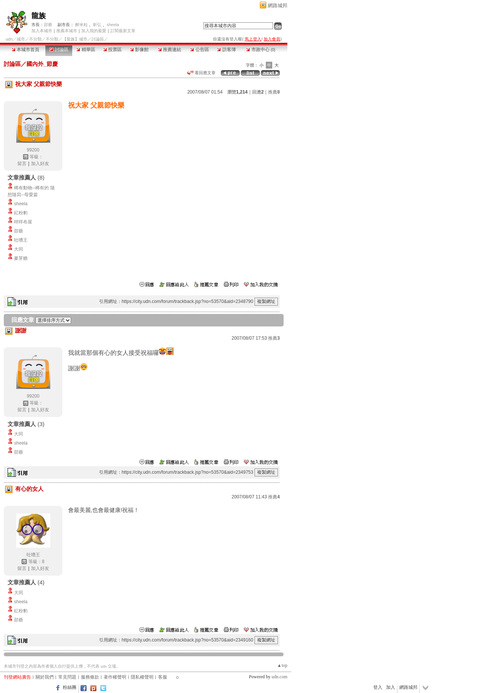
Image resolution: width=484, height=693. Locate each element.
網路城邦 (277, 5)
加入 (390, 687)
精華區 (85, 49)
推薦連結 (169, 49)
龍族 (38, 16)
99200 (33, 150)
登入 (377, 687)
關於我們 (45, 677)
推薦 (274, 92)
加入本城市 (41, 30)
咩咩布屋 (23, 222)
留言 (21, 163)
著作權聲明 (115, 677)
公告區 (199, 49)
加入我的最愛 (93, 30)
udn (9, 39)
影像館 (139, 49)
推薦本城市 (66, 30)
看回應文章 (201, 72)
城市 (21, 39)
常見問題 (67, 677)
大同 (18, 249)
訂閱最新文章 (122, 30)
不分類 (35, 39)
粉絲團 (69, 687)
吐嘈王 (21, 240)
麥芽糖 (21, 258)
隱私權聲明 (142, 677)
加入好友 (40, 163)
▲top (282, 665)
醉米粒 (81, 24)
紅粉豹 (21, 212)
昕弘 (97, 24)
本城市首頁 (25, 49)
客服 (162, 677)
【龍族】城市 (74, 39)
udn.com (279, 676)
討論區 (59, 49)
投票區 (112, 49)
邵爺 (48, 24)
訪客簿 (226, 49)
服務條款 (90, 677)
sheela (113, 24)
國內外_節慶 (42, 64)
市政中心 (260, 49)
